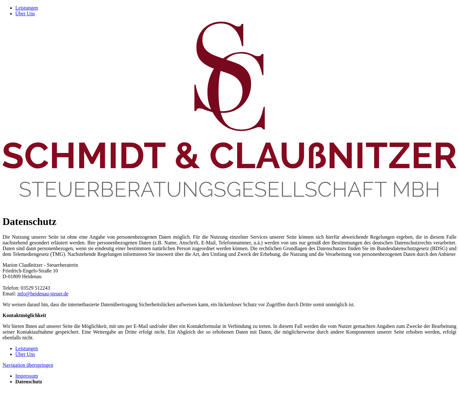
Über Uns (25, 13)
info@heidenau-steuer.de (43, 293)
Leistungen (26, 8)
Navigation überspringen (28, 365)
